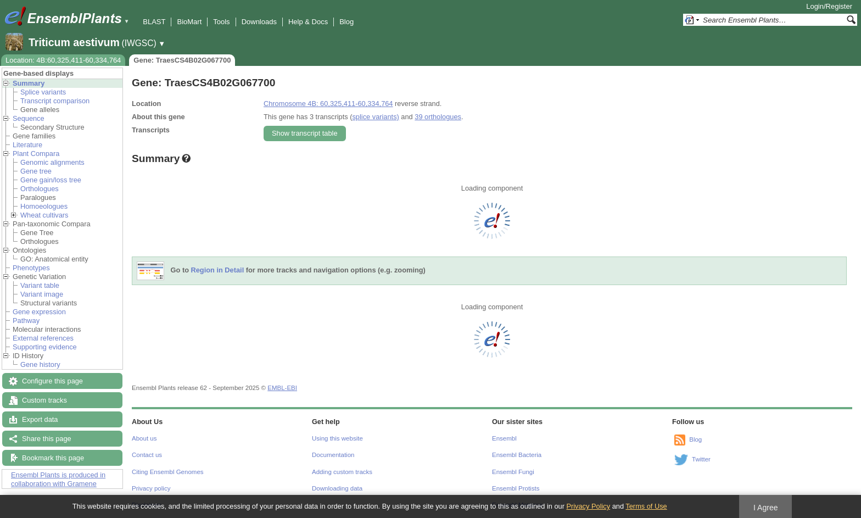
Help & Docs (308, 22)
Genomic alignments (52, 162)
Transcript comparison (55, 101)
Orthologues (39, 189)
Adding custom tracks (342, 472)
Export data (40, 419)
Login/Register (829, 6)
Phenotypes (31, 268)
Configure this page (52, 381)
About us (144, 438)
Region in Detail (217, 270)
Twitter (701, 459)
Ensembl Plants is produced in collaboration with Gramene (58, 479)
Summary (28, 83)
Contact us (147, 455)
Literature (27, 145)
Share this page (46, 439)
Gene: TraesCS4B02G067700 (182, 60)
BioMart (189, 22)
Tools (221, 22)
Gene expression (39, 312)
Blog (346, 22)
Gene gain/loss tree (50, 180)
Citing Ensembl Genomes (168, 472)
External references (43, 338)
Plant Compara (36, 153)
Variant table (39, 285)
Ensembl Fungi (513, 472)
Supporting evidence (45, 347)
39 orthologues (438, 117)
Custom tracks (44, 400)
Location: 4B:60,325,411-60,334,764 (63, 60)
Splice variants (43, 92)
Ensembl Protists (515, 488)
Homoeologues (44, 206)
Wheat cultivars (44, 215)
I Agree (765, 507)
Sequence (28, 118)
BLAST (154, 22)
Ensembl (504, 438)
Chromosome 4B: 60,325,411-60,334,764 (328, 103)
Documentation (333, 455)
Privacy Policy (588, 506)
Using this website (337, 438)
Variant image (41, 294)
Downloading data (337, 488)
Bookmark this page (53, 458)
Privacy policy (151, 488)
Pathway (26, 320)
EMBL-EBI (282, 388)
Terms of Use (646, 506)
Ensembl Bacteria (516, 455)
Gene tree (36, 171)
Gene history (40, 364)
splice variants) (375, 117)
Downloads (259, 22)
